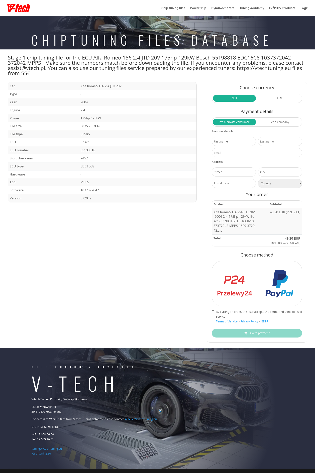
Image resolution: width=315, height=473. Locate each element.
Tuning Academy (251, 8)
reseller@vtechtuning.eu (141, 419)
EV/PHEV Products (282, 8)
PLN (279, 98)
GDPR (264, 321)
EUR (234, 98)
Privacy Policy (249, 321)
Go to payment (257, 333)
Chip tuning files (173, 8)
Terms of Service (227, 321)
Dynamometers (222, 8)
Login (305, 8)
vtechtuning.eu (41, 453)
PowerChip (198, 8)
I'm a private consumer (234, 122)
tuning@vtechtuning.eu (47, 448)
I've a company (279, 122)
